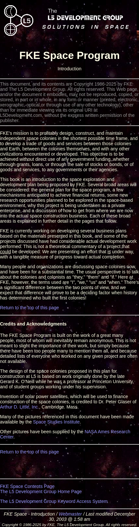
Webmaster (70, 514)
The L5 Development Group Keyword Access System (54, 501)
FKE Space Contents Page (27, 486)
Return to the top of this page (29, 307)
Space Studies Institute (56, 421)
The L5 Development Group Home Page (41, 491)
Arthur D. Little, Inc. (19, 406)
